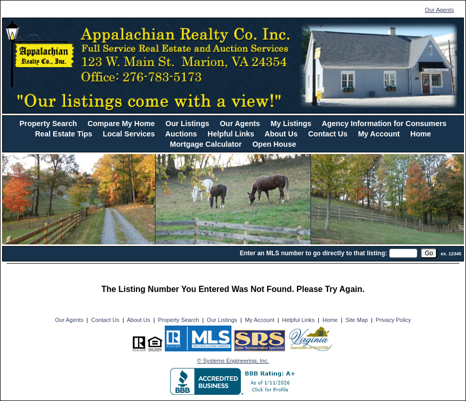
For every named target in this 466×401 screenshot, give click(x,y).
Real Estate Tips (63, 134)
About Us (281, 134)
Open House (274, 144)
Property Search (48, 123)
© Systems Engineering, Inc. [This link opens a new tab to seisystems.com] (233, 361)
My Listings (291, 123)
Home (420, 134)
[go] (429, 253)
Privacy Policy (393, 320)
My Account (379, 134)
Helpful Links (231, 134)
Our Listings (187, 123)
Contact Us (327, 134)
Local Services (129, 134)
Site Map (357, 320)
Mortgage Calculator (206, 144)
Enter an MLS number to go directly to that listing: (313, 253)
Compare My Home (120, 123)
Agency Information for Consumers (384, 123)
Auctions (181, 134)
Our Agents (439, 10)
